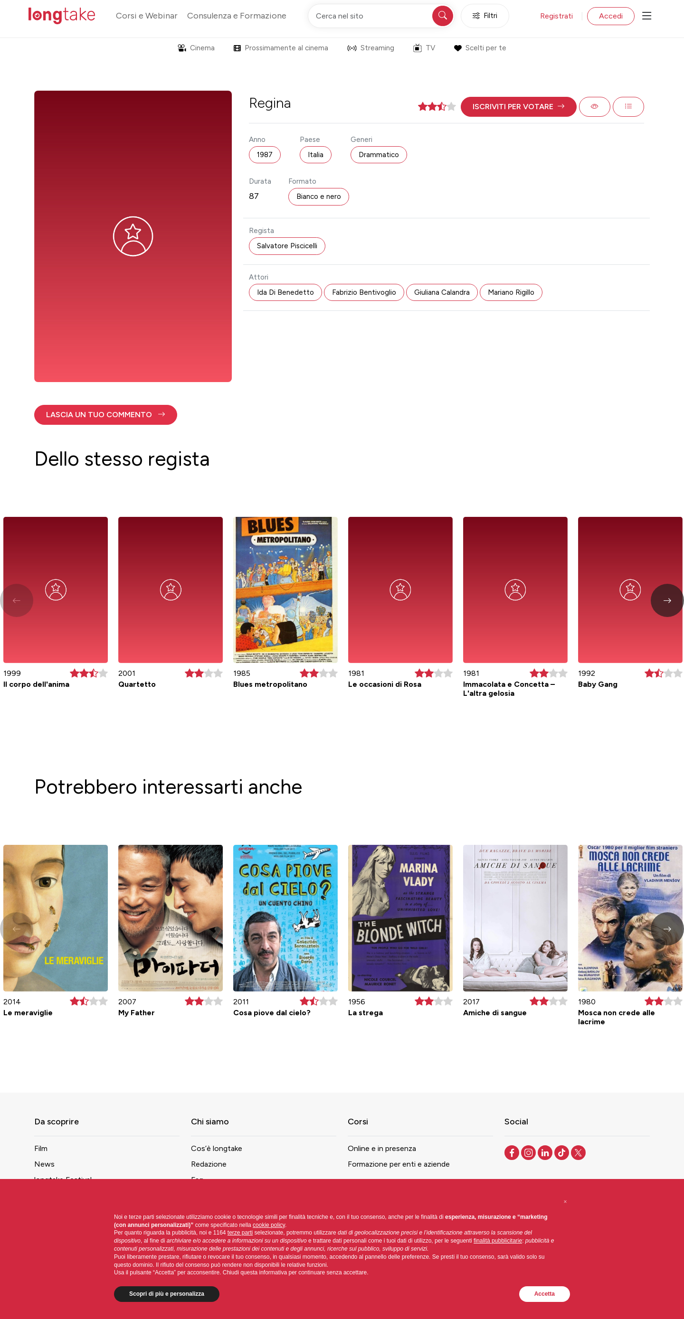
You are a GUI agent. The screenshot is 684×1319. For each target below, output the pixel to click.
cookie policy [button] (269, 1225)
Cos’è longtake (216, 1148)
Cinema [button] (196, 48)
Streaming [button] (370, 48)
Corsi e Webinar (147, 15)
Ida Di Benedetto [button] (285, 292)
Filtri (485, 15)
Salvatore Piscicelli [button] (287, 246)
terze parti (240, 1232)
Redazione (209, 1164)
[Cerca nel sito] (381, 16)
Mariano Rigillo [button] (511, 292)
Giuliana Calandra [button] (442, 292)
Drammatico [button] (379, 154)
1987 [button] (265, 154)
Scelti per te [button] (480, 48)
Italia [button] (315, 154)
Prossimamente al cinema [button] (281, 48)
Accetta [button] (544, 1294)
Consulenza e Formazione (236, 15)
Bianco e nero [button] (318, 196)
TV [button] (424, 48)
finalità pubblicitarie (498, 1240)
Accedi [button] (611, 15)
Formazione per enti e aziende (399, 1164)
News (44, 1164)
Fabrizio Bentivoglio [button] (364, 292)
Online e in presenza (382, 1148)
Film (41, 1148)
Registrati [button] (556, 15)
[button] (519, 107)
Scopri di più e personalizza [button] (166, 1294)
